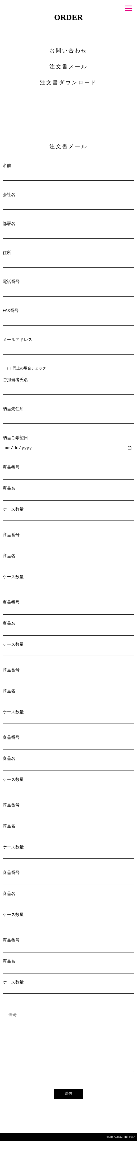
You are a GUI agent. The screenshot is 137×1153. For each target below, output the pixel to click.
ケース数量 (68, 513)
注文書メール (68, 66)
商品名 (68, 493)
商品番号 (68, 471)
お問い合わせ (68, 50)
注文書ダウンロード (68, 82)
